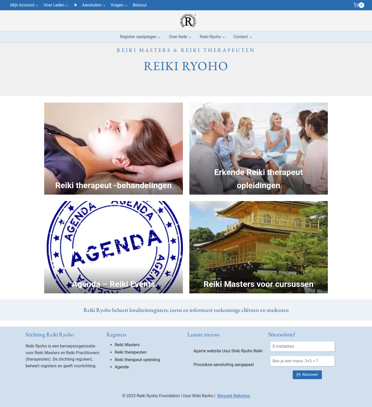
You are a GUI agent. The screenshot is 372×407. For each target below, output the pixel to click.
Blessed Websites (233, 395)
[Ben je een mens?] (302, 361)
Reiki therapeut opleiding (137, 359)
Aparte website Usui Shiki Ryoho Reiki (227, 350)
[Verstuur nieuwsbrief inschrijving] (307, 374)
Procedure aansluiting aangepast (223, 364)
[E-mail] (302, 346)
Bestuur (140, 5)
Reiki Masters (127, 344)
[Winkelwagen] (358, 5)
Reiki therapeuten (130, 352)
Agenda (122, 366)
